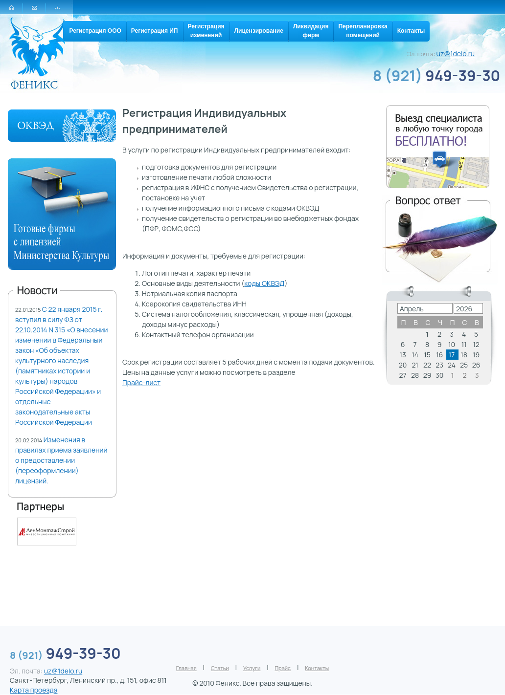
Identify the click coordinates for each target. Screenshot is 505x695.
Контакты (411, 30)
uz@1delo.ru (455, 53)
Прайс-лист (141, 382)
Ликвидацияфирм (311, 31)
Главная (186, 668)
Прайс (283, 668)
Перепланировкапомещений (362, 31)
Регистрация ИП (154, 30)
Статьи (220, 668)
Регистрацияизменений (206, 31)
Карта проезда (33, 690)
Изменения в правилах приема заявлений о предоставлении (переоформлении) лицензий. (61, 460)
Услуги (251, 668)
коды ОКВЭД (264, 283)
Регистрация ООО (95, 30)
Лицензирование (258, 30)
